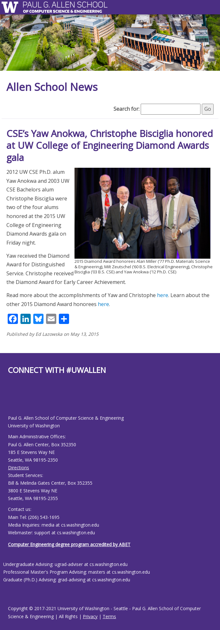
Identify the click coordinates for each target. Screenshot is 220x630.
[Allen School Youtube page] (12, 400)
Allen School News (52, 87)
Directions (18, 467)
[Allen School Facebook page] (9, 400)
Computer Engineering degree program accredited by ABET (69, 544)
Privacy (90, 616)
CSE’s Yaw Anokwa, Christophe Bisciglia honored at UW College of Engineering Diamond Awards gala (109, 145)
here (162, 295)
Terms (109, 616)
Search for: (126, 108)
